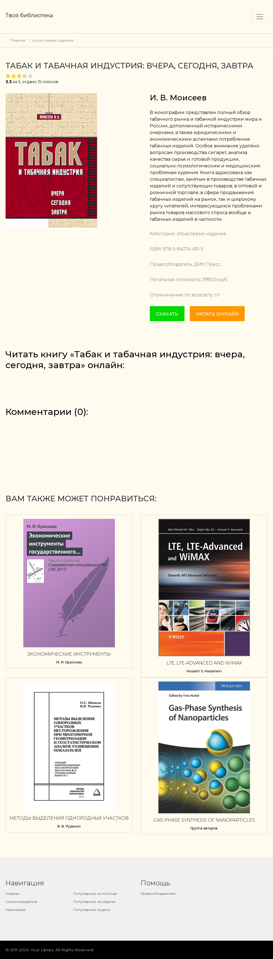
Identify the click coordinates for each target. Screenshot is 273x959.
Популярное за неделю (94, 901)
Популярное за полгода (95, 893)
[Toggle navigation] (259, 16)
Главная (18, 40)
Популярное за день (91, 910)
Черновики (16, 910)
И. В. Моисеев (178, 97)
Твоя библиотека (29, 15)
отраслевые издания (53, 40)
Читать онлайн (217, 314)
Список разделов (21, 901)
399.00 (209, 279)
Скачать (167, 314)
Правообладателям (158, 893)
